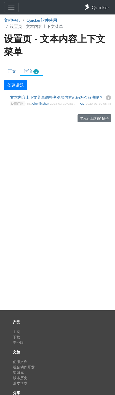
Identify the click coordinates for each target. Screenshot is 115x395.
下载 (16, 337)
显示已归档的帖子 (94, 118)
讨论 (31, 71)
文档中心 (12, 20)
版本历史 (20, 378)
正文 (12, 71)
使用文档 (20, 361)
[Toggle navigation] (11, 7)
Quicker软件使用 (41, 20)
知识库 (18, 372)
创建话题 (15, 84)
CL (82, 103)
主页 (16, 331)
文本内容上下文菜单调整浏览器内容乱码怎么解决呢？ (56, 97)
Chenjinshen (41, 103)
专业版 (18, 342)
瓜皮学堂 (20, 383)
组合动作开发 (24, 367)
